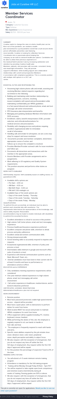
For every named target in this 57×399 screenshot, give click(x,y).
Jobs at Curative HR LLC (24, 4)
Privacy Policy (48, 396)
